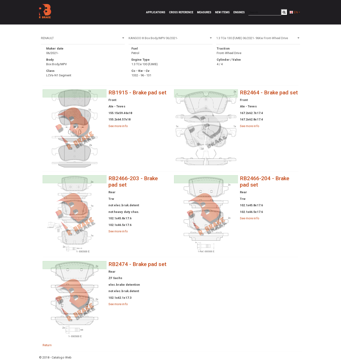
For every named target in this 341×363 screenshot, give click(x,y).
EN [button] (293, 12)
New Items (222, 12)
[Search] (264, 12)
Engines (239, 12)
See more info (118, 126)
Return (47, 345)
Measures (204, 12)
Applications (155, 12)
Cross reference (181, 12)
